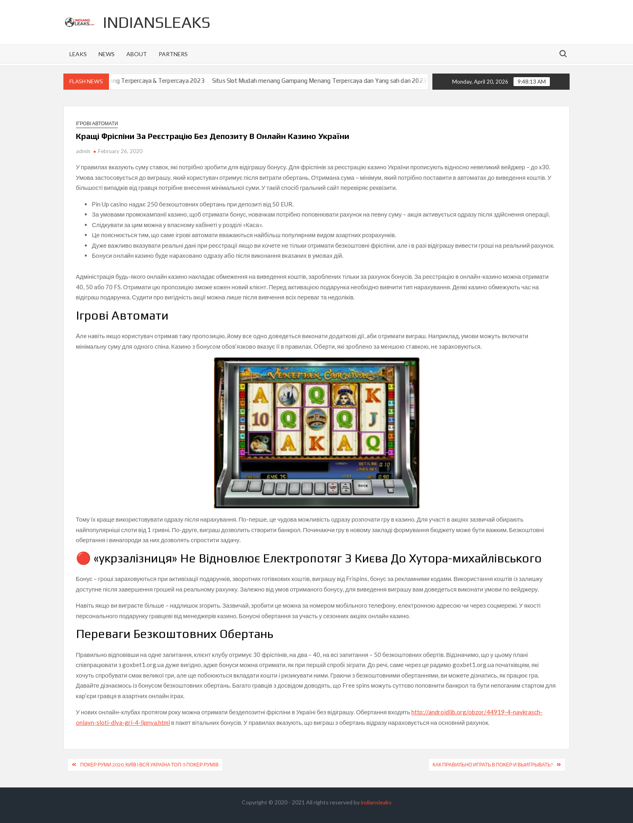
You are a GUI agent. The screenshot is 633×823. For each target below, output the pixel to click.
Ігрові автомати (97, 123)
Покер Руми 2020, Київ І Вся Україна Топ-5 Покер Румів (149, 765)
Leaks (78, 54)
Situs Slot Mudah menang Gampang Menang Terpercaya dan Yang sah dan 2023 (328, 80)
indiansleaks (156, 22)
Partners (173, 54)
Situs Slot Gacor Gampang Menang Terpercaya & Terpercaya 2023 (125, 80)
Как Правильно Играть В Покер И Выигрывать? (493, 765)
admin (83, 151)
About (136, 54)
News (107, 54)
